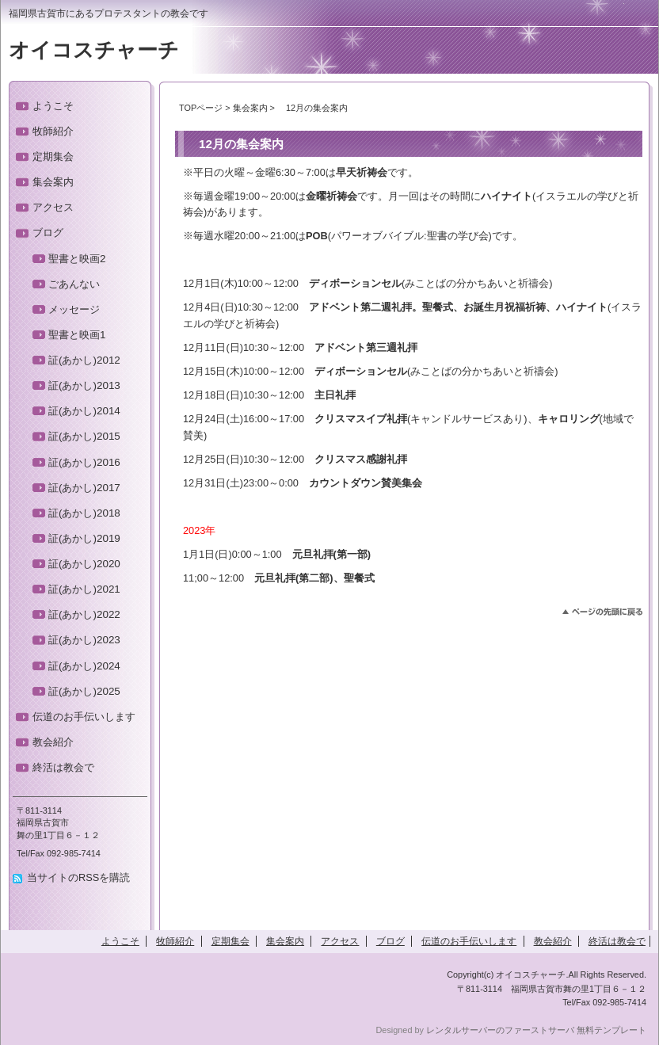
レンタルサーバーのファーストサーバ (500, 1030)
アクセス (53, 207)
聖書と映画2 (76, 259)
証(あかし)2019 (84, 538)
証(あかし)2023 (84, 640)
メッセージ (74, 309)
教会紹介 (53, 742)
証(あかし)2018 (84, 513)
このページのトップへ (602, 612)
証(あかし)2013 (84, 385)
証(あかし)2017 (84, 488)
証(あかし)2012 (84, 360)
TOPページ (201, 108)
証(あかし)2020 (84, 564)
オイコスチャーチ (94, 50)
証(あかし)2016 (84, 462)
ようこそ (53, 106)
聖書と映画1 (76, 335)
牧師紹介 (53, 131)
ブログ (47, 232)
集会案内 (250, 108)
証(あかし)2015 (84, 436)
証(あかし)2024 (84, 666)
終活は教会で (63, 767)
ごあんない (74, 284)
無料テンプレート (611, 1030)
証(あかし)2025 (84, 691)
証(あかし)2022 (84, 614)
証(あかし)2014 (84, 411)
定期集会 (53, 156)
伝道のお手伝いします (83, 717)
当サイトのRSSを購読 (78, 877)
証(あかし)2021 (84, 589)
